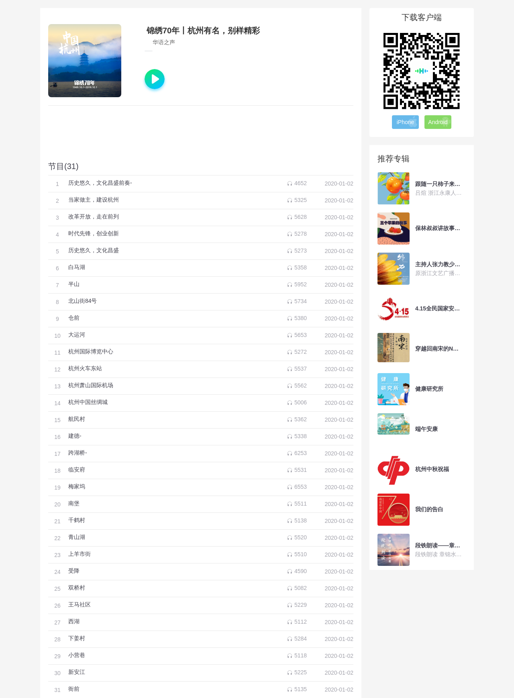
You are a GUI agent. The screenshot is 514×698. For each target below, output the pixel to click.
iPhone (407, 121)
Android (439, 121)
